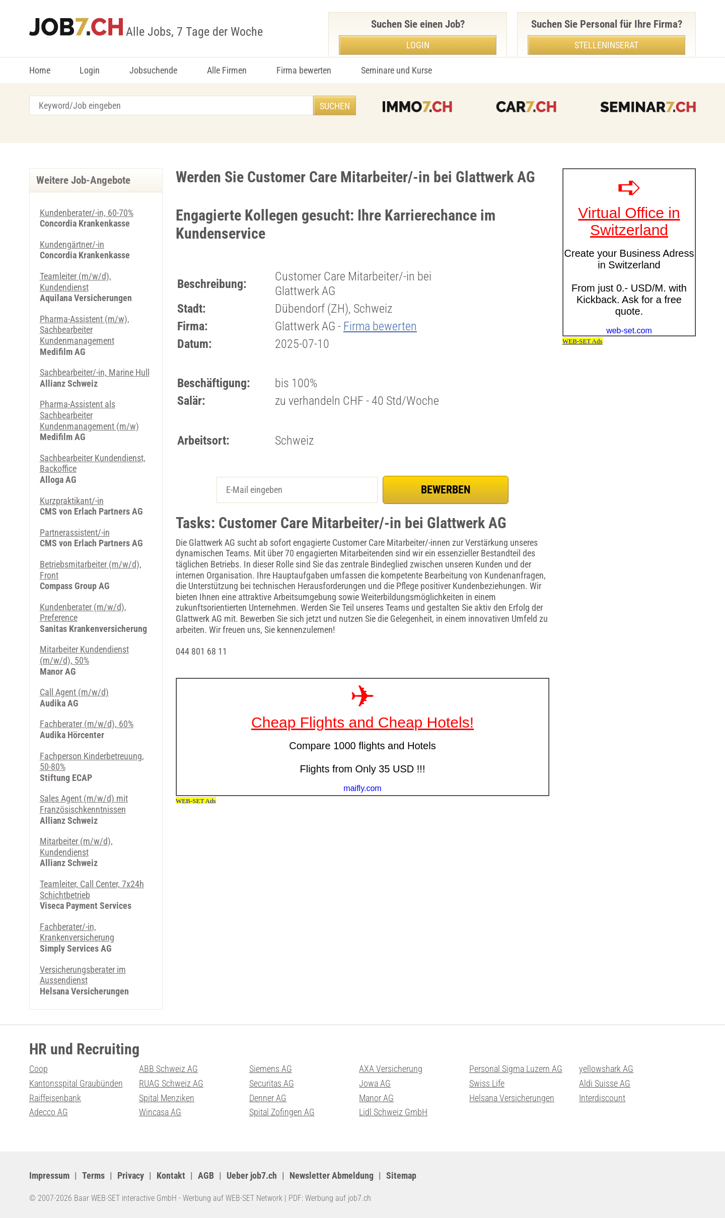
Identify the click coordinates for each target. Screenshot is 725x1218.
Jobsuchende (153, 70)
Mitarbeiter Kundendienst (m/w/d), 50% (84, 655)
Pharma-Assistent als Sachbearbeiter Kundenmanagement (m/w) (89, 415)
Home (39, 70)
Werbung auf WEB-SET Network (232, 1198)
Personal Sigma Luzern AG (515, 1068)
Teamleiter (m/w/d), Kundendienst (75, 282)
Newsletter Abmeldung (331, 1175)
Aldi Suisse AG (604, 1083)
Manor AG (376, 1098)
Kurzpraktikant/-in (72, 500)
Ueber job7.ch (252, 1175)
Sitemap (401, 1175)
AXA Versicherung (390, 1068)
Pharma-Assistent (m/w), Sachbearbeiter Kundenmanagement (84, 330)
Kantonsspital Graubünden (76, 1083)
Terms (93, 1175)
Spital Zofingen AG (282, 1112)
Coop (38, 1068)
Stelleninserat (606, 45)
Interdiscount (602, 1098)
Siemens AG (270, 1068)
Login (90, 70)
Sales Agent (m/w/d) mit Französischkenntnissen (84, 804)
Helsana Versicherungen (511, 1098)
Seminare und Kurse (396, 70)
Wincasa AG (160, 1112)
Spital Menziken (166, 1098)
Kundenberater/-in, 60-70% (86, 212)
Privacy (130, 1175)
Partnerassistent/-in (75, 532)
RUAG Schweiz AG (171, 1083)
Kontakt (171, 1175)
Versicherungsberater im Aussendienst (83, 975)
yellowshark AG (606, 1068)
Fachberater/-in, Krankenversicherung (77, 932)
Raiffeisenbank (55, 1098)
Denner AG (267, 1098)
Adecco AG (48, 1112)
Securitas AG (271, 1083)
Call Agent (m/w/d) (74, 692)
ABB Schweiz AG (168, 1068)
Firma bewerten (303, 70)
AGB (206, 1175)
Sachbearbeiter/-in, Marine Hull (95, 372)
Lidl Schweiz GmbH (393, 1112)
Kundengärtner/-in (72, 244)
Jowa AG (375, 1083)
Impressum (49, 1175)
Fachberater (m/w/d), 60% (86, 724)
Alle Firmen (227, 70)
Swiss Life (486, 1083)
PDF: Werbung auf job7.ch (329, 1198)
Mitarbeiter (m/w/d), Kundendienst (76, 846)
